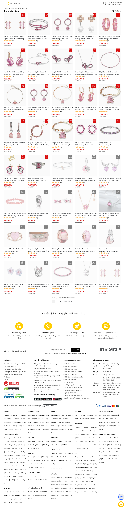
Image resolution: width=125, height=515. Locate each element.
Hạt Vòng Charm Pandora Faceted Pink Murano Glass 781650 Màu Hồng (84, 250)
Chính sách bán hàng (69, 364)
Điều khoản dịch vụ (69, 382)
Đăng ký (76, 350)
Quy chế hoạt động (10, 366)
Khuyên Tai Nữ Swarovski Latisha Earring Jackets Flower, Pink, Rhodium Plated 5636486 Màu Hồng (86, 38)
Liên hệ (6, 379)
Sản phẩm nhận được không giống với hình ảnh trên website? (47, 377)
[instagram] (106, 349)
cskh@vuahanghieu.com (110, 375)
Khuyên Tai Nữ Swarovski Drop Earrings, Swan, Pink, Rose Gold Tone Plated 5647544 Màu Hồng (86, 108)
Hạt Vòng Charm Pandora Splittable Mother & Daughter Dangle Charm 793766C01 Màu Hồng (109, 250)
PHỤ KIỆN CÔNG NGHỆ (35, 488)
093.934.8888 (117, 2)
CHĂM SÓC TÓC (56, 450)
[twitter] (115, 349)
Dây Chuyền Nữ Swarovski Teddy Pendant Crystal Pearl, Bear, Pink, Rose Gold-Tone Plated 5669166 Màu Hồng (62, 108)
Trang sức (14, 8)
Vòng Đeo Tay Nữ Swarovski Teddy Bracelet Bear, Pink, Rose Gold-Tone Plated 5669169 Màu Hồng (109, 108)
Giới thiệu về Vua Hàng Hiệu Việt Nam (15, 364)
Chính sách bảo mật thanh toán (73, 377)
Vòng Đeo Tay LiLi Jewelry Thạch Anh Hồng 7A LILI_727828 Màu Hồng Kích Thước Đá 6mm (15, 215)
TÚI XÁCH (7, 411)
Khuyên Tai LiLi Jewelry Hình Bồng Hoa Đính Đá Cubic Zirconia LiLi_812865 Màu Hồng (14, 286)
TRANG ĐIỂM (79, 424)
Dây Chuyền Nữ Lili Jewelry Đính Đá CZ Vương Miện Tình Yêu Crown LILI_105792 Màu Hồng (86, 286)
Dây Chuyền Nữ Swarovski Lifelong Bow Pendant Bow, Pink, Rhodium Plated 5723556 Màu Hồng (86, 73)
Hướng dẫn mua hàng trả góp (72, 395)
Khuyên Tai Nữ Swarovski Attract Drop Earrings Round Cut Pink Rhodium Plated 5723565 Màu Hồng (38, 108)
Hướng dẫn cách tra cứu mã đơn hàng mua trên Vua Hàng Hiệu (47, 365)
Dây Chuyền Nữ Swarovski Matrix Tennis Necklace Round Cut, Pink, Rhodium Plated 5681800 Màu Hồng (109, 73)
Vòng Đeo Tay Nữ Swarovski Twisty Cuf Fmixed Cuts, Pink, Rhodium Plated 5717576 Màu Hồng (38, 38)
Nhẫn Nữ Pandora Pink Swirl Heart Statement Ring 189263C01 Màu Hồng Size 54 (14, 250)
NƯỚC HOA (54, 411)
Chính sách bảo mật (69, 379)
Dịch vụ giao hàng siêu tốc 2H (72, 387)
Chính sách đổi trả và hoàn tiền (72, 372)
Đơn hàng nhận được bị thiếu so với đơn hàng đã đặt (46, 372)
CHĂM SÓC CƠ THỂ (34, 472)
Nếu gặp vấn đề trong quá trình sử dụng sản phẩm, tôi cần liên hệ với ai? (47, 386)
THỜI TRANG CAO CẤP (11, 434)
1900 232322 (118, 4)
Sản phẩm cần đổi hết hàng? (42, 368)
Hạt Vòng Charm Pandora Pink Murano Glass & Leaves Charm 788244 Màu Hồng (62, 250)
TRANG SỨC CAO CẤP (106, 411)
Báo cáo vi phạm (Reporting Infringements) (76, 398)
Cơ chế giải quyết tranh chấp (72, 385)
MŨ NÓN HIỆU (32, 453)
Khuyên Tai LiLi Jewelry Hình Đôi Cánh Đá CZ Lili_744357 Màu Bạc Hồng (110, 179)
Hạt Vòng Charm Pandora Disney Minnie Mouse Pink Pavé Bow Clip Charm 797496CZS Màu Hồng (38, 286)
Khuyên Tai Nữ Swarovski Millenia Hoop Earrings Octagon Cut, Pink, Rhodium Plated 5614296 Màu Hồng (85, 144)
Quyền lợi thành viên (69, 393)
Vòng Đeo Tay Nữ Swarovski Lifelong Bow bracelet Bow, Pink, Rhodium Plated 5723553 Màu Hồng (38, 73)
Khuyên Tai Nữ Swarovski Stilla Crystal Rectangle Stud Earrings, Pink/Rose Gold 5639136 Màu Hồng (14, 38)
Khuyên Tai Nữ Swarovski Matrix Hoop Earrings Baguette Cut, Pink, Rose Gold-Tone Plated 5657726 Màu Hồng (109, 38)
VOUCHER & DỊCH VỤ (34, 411)
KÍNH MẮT (54, 438)
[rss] (119, 349)
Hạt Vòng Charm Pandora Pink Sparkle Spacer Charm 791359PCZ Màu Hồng (38, 215)
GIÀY (76, 453)
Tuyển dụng (7, 377)
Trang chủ (7, 8)
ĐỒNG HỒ (31, 438)
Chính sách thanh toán (70, 374)
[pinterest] (110, 349)
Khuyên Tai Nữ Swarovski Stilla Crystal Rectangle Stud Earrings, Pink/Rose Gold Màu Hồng (110, 286)
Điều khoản (22, 406)
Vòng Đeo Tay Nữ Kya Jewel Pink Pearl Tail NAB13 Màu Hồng (38, 144)
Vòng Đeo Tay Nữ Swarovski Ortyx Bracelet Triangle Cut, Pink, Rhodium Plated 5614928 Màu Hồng (108, 144)
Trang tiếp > (67, 301)
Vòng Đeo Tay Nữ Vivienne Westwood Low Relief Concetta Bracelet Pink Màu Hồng (14, 108)
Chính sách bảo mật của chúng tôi (75, 353)
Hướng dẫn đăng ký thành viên (72, 390)
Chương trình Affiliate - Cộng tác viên (15, 372)
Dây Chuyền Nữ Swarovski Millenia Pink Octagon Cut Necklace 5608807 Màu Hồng (61, 286)
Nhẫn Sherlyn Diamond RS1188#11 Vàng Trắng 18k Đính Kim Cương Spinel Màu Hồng (37, 179)
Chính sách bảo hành (69, 366)
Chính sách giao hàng (70, 369)
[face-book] (102, 349)
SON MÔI (78, 411)
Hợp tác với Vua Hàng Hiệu (12, 369)
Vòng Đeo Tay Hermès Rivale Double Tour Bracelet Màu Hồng (38, 250)
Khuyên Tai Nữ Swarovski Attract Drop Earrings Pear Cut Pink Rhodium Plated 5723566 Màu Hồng (14, 144)
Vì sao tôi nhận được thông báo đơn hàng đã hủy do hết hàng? (47, 381)
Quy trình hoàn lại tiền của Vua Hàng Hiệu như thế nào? (46, 391)
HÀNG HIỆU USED (56, 469)
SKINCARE (7, 488)
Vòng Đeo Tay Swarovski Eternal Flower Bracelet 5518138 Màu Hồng (62, 179)
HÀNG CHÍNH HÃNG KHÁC (107, 434)
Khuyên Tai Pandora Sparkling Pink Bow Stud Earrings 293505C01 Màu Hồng (61, 215)
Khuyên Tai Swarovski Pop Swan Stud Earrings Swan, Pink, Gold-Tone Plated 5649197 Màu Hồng (14, 179)
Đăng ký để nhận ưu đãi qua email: (15, 351)
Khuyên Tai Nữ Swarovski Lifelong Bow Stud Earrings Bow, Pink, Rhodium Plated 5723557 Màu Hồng (62, 73)
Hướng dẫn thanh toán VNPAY (13, 374)
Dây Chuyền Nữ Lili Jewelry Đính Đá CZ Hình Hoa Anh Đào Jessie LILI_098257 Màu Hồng (86, 215)
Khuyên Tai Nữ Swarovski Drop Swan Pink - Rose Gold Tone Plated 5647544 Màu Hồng (14, 73)
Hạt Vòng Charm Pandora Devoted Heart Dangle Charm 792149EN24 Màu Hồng (85, 179)
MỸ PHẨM (54, 474)
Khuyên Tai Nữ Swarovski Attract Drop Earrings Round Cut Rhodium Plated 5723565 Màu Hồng (62, 38)
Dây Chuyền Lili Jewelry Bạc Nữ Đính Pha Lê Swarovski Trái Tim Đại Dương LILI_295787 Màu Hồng (109, 215)
